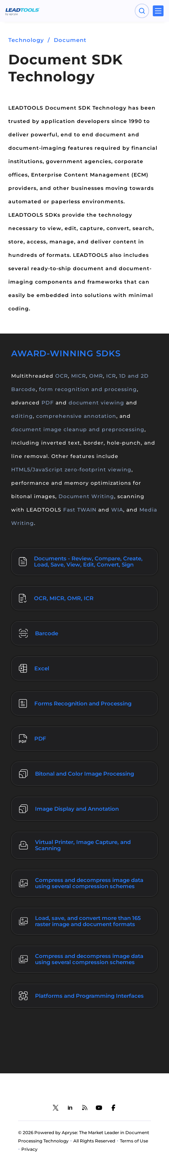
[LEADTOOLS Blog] (84, 1107)
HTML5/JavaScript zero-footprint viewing (71, 469)
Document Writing (86, 496)
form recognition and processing (88, 389)
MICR (78, 376)
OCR (61, 376)
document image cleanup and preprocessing (77, 429)
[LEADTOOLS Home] (22, 11)
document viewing (96, 402)
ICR (111, 376)
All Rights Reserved (94, 1141)
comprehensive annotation (76, 416)
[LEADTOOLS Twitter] (55, 1107)
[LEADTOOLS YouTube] (99, 1107)
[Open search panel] (142, 11)
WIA (117, 509)
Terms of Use (134, 1141)
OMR (96, 376)
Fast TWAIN (79, 509)
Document (70, 40)
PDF (48, 402)
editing (22, 416)
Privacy (29, 1149)
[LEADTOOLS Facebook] (113, 1107)
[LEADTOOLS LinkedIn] (70, 1107)
